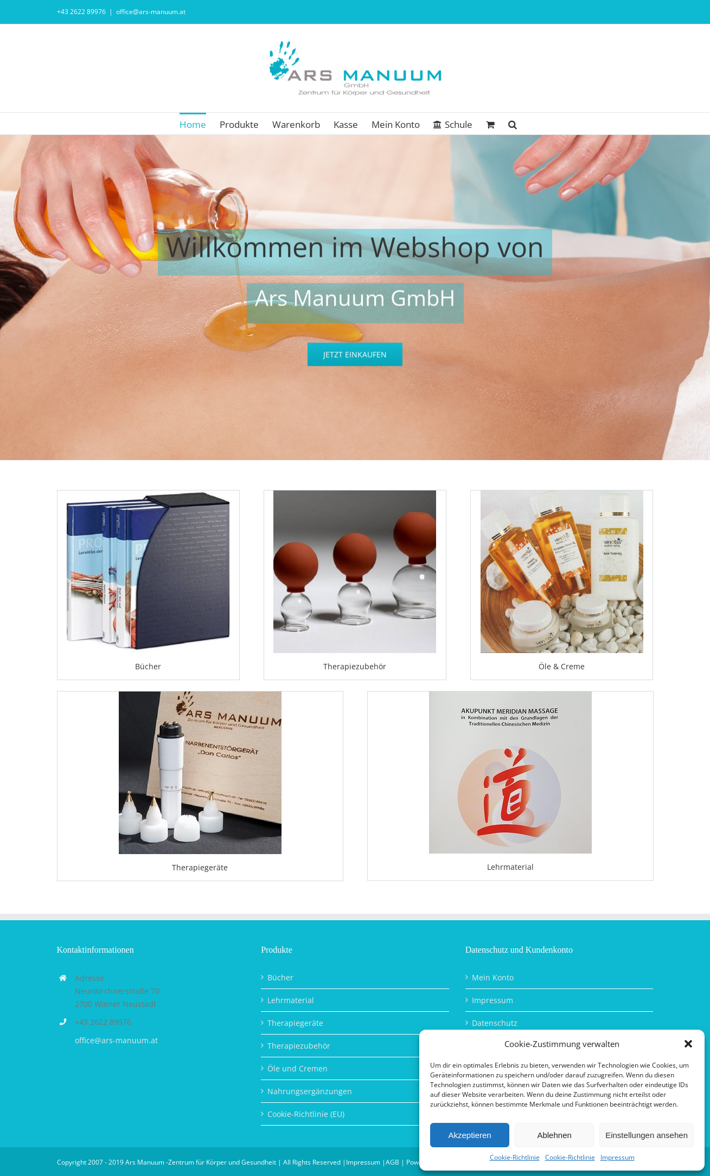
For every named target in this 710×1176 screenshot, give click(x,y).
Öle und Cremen (297, 1068)
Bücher (280, 977)
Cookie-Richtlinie (515, 1157)
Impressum (617, 1157)
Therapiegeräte (295, 1023)
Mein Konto (493, 977)
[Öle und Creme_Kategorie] (562, 494)
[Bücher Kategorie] (148, 494)
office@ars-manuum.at (151, 11)
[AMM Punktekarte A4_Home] (510, 695)
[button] (688, 1043)
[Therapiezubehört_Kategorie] (354, 494)
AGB (392, 1162)
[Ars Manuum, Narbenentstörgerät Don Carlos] (200, 695)
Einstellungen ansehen (646, 1135)
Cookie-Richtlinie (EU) (305, 1114)
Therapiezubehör (298, 1046)
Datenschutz (494, 1023)
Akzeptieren (469, 1135)
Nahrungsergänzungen (309, 1091)
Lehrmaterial (290, 1000)
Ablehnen (554, 1135)
